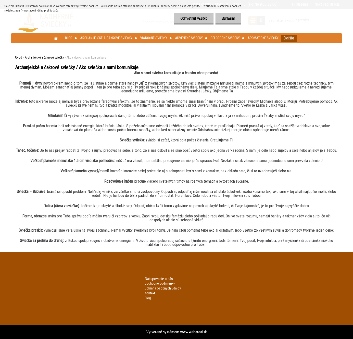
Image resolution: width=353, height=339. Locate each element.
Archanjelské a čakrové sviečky (106, 38)
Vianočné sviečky (153, 38)
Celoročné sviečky (225, 38)
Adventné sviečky (189, 38)
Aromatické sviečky (263, 38)
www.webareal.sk (193, 332)
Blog (68, 38)
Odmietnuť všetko (193, 18)
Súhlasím (228, 18)
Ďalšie (288, 38)
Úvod (18, 57)
